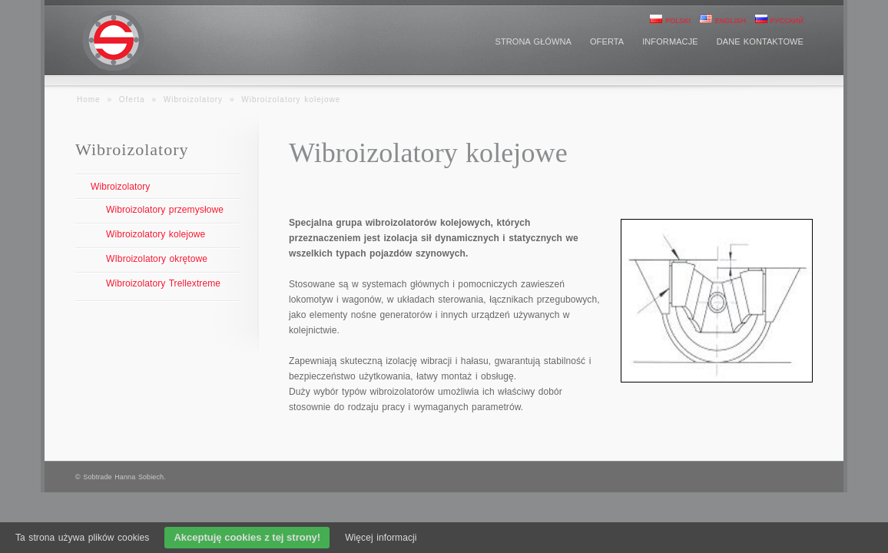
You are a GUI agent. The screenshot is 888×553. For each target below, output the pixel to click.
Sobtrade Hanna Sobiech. (124, 477)
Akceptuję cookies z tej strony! (247, 537)
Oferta (132, 99)
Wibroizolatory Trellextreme (163, 283)
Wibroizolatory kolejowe (155, 234)
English (723, 21)
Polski (670, 21)
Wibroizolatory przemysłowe (165, 209)
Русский (779, 21)
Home (89, 99)
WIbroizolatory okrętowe (156, 258)
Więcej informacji (380, 537)
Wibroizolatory (193, 99)
